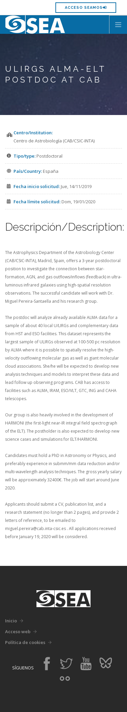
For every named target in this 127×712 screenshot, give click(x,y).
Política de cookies (25, 642)
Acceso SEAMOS (86, 7)
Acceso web (17, 631)
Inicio (11, 621)
